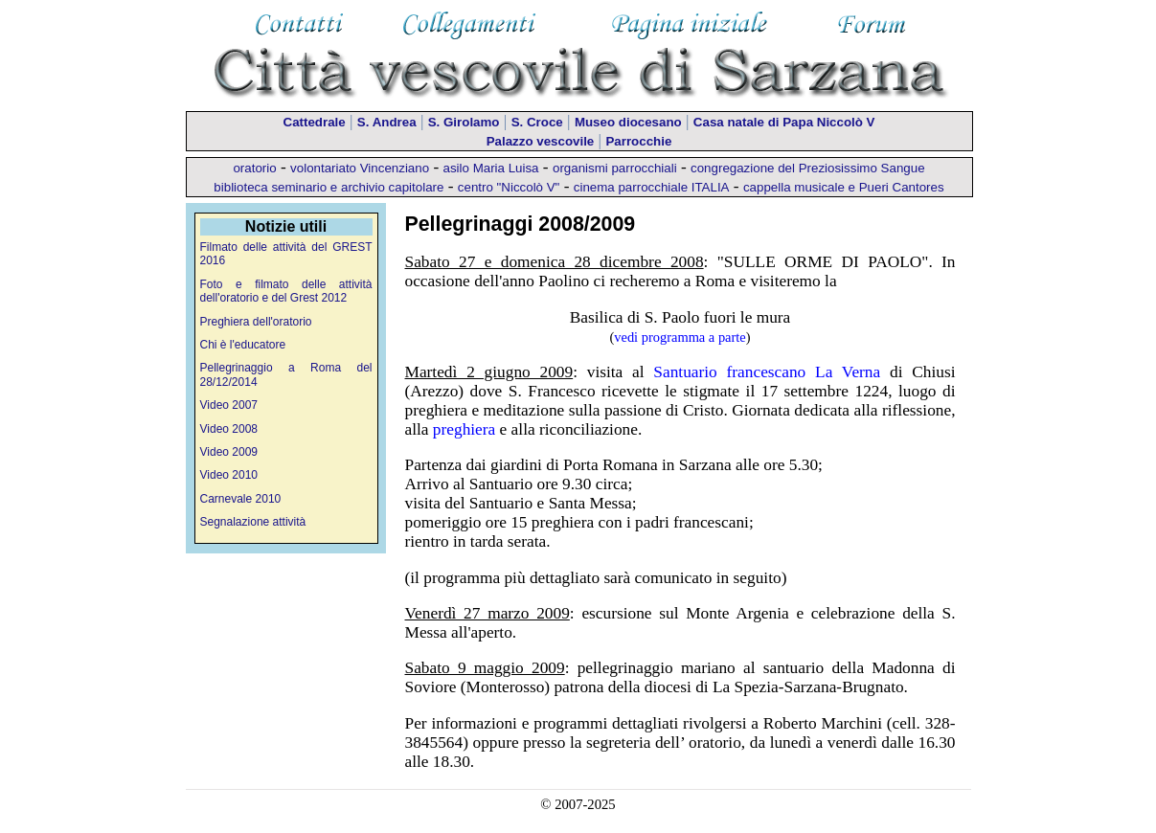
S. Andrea (387, 122)
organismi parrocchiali (615, 168)
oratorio (254, 168)
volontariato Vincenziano (359, 168)
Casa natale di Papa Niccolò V (784, 122)
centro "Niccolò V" (509, 187)
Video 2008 (229, 429)
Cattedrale (314, 122)
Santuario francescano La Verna (766, 372)
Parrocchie (638, 141)
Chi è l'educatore (243, 344)
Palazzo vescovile (541, 141)
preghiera (464, 429)
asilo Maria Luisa (491, 168)
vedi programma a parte (680, 337)
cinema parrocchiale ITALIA (652, 187)
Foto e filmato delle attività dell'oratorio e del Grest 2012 (286, 291)
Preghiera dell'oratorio (256, 321)
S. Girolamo (464, 122)
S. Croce (537, 122)
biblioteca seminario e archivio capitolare (328, 187)
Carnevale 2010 (241, 499)
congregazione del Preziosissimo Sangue (808, 168)
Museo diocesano (628, 122)
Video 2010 (229, 475)
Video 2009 (229, 452)
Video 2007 (229, 405)
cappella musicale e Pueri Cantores (843, 187)
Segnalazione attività (253, 522)
